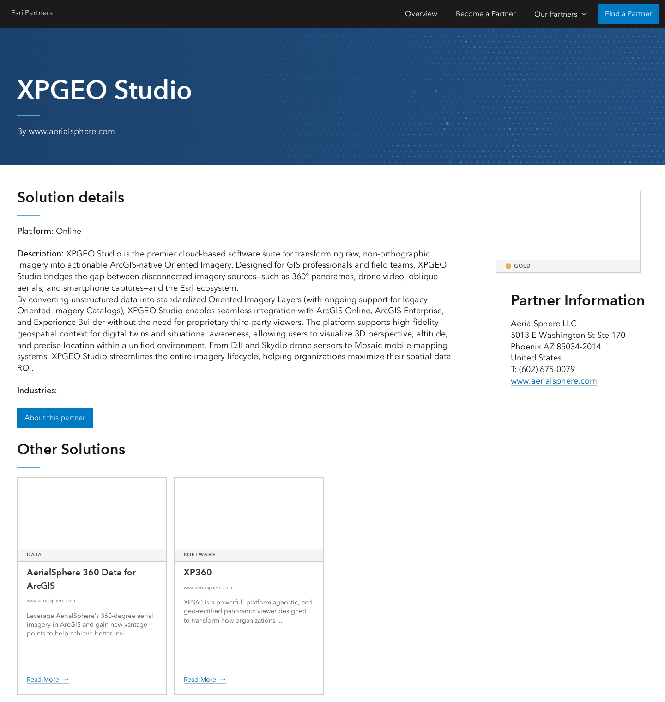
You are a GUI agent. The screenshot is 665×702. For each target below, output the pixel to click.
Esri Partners (32, 12)
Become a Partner (486, 13)
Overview (421, 13)
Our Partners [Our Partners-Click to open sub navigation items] (555, 14)
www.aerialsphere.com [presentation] (554, 381)
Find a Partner (628, 13)
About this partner (54, 417)
